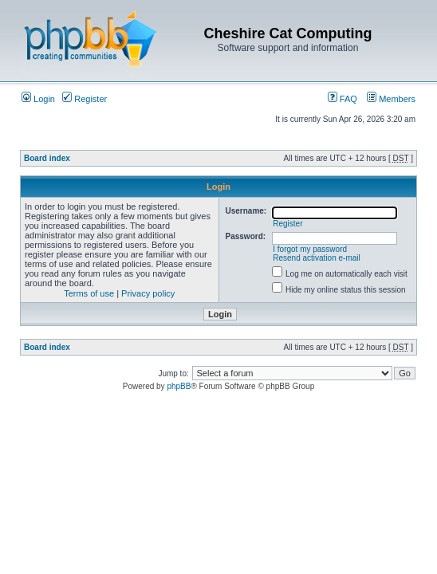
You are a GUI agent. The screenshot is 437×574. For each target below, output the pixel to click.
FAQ (342, 99)
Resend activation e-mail (316, 258)
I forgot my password (310, 249)
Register (84, 99)
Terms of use (89, 293)
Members (391, 99)
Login (38, 99)
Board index (47, 158)
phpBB (179, 386)
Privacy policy (148, 293)
